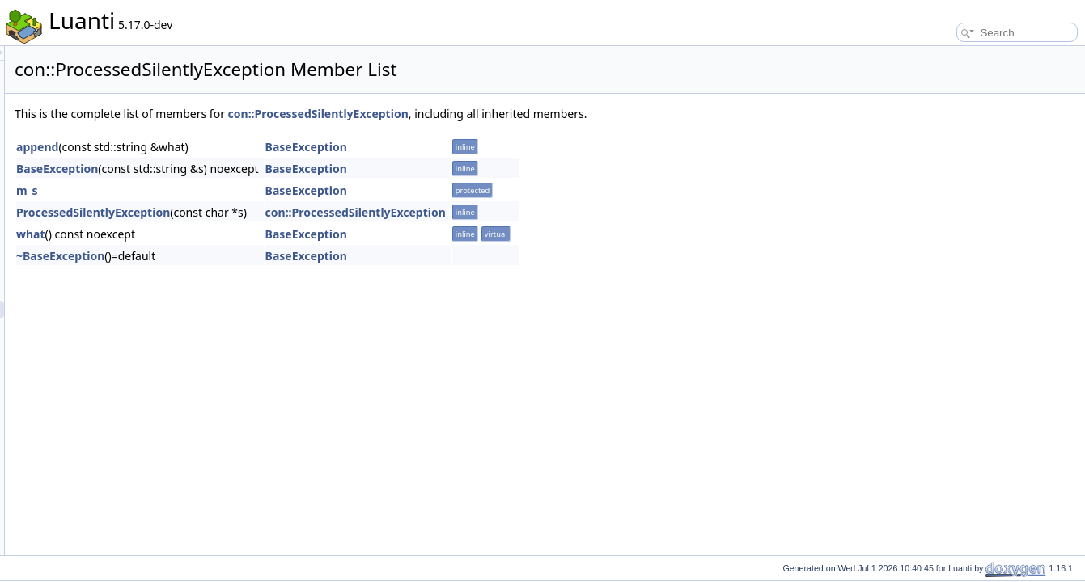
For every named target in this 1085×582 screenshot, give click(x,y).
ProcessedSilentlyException (295, 212)
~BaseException (262, 256)
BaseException (508, 146)
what (233, 234)
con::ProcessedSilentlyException (520, 113)
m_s (228, 190)
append (239, 146)
